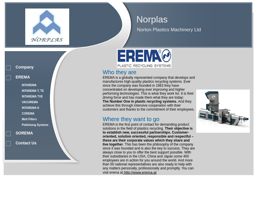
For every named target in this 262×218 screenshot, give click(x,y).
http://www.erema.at (140, 172)
